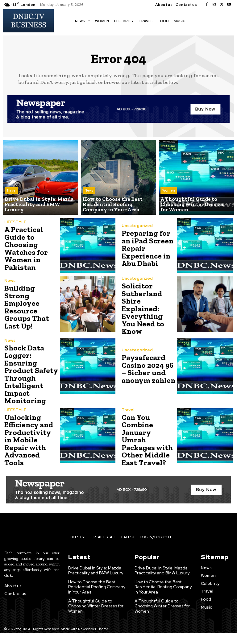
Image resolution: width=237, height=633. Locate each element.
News (89, 191)
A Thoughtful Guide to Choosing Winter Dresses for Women (95, 597)
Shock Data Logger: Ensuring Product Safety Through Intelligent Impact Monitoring (30, 370)
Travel (11, 196)
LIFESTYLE (15, 223)
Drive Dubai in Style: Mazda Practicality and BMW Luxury (95, 563)
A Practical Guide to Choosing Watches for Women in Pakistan (25, 248)
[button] (193, 20)
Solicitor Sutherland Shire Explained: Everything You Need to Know (148, 307)
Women (168, 191)
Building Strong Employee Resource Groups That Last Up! (26, 307)
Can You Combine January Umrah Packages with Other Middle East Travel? (148, 434)
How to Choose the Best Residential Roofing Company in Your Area (96, 578)
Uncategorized (137, 226)
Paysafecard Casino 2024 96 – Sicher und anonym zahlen (148, 365)
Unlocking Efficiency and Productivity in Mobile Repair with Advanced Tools (30, 434)
